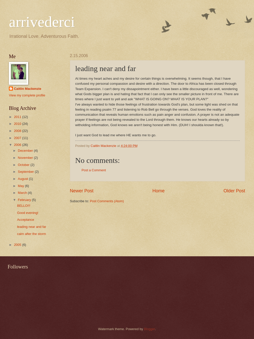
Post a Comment (94, 170)
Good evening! (27, 213)
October (24, 165)
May (21, 186)
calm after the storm (31, 234)
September (26, 172)
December (26, 150)
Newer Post (81, 190)
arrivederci (42, 21)
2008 (18, 131)
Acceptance (25, 220)
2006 (18, 145)
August (23, 179)
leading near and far (31, 227)
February (25, 200)
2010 (18, 124)
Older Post (234, 190)
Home (158, 190)
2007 (18, 138)
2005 (18, 245)
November (26, 158)
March (23, 193)
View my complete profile (27, 95)
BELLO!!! (23, 206)
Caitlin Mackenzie (27, 89)
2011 (18, 117)
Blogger (149, 329)
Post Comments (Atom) (107, 201)
